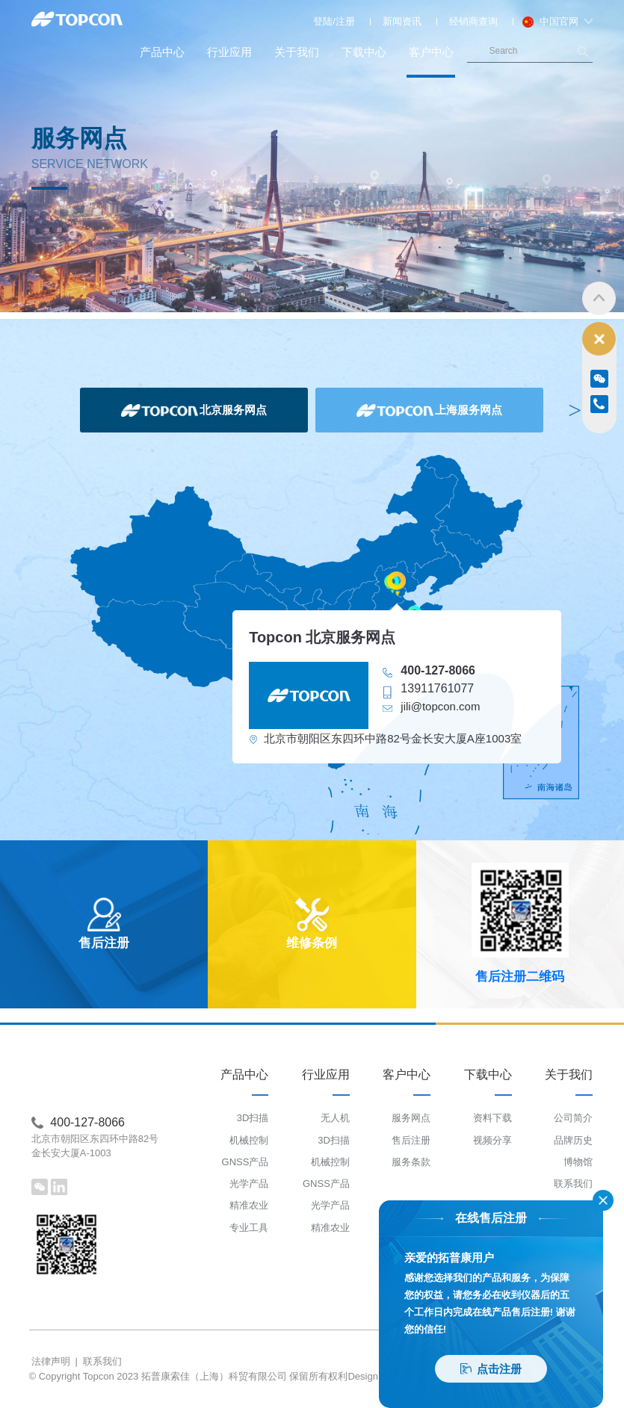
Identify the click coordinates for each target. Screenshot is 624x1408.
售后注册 (411, 1140)
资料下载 (492, 1117)
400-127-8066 (438, 670)
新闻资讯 (402, 21)
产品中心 (162, 52)
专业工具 (248, 1227)
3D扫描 (253, 1117)
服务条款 (411, 1161)
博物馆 (578, 1161)
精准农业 (248, 1205)
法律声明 (50, 1361)
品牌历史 (573, 1140)
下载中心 (364, 52)
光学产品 (248, 1183)
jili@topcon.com (440, 706)
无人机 (335, 1117)
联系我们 (573, 1183)
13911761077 (437, 688)
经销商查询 (473, 21)
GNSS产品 (245, 1161)
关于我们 (296, 52)
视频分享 (492, 1140)
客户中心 (431, 62)
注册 (345, 21)
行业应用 (229, 52)
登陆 (323, 21)
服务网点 (411, 1117)
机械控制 (248, 1140)
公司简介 (573, 1117)
